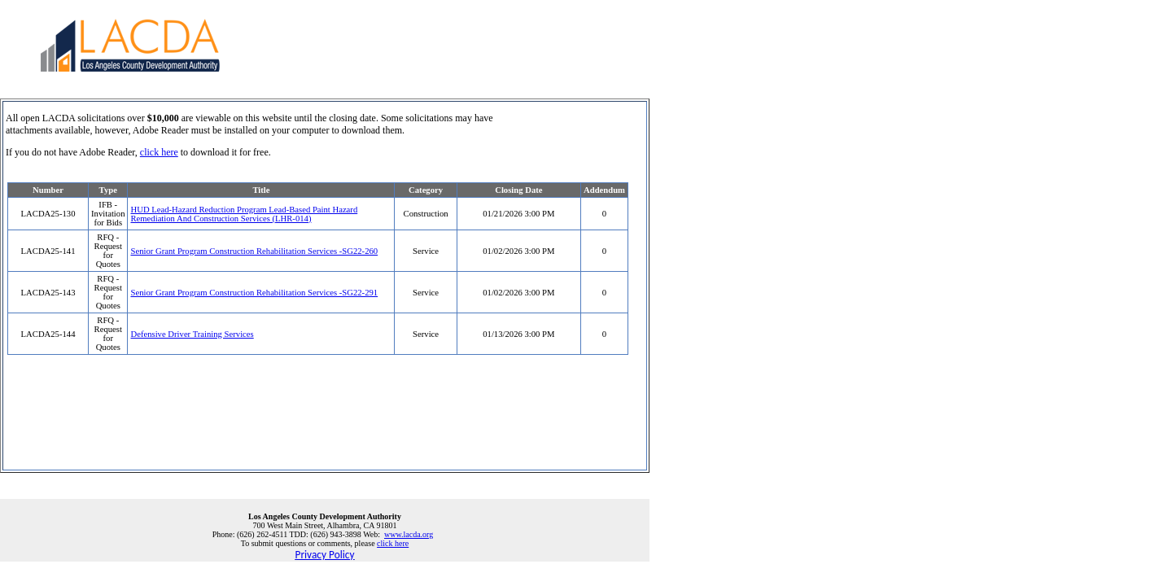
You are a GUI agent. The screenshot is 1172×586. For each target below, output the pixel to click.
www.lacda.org (408, 534)
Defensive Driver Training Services (191, 334)
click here (159, 152)
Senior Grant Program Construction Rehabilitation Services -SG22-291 (254, 292)
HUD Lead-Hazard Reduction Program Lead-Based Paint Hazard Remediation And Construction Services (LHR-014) (243, 214)
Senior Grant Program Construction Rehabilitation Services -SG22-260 (254, 251)
